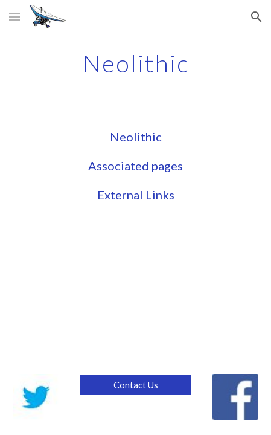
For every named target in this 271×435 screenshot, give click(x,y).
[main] (135, 63)
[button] (14, 16)
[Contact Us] (135, 385)
